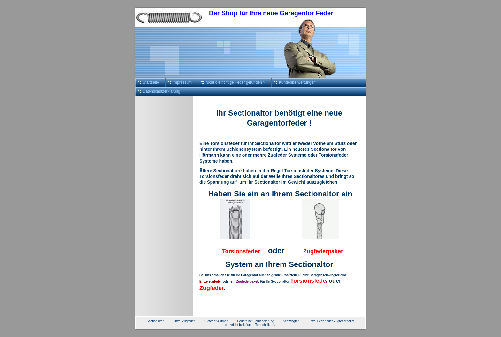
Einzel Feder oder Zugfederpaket (331, 321)
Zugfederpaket (322, 251)
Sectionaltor (155, 321)
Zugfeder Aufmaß (216, 321)
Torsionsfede (308, 281)
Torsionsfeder (242, 251)
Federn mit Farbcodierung (255, 321)
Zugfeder (211, 288)
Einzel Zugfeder (184, 321)
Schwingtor (290, 321)
